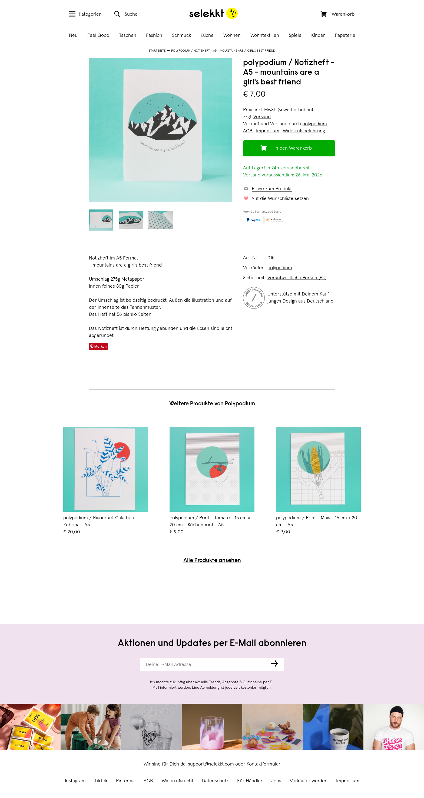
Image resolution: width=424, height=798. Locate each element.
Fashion (154, 35)
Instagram (75, 781)
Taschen (127, 35)
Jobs (276, 781)
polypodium (314, 123)
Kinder (318, 35)
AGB (148, 781)
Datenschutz (215, 781)
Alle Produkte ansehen (212, 561)
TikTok (100, 781)
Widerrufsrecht (177, 781)
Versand (262, 116)
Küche (207, 35)
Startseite (157, 50)
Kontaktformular (263, 764)
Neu (73, 35)
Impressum (347, 781)
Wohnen (232, 35)
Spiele (295, 35)
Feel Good (98, 35)
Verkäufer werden (308, 781)
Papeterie (345, 35)
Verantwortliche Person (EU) (296, 277)
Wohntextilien (264, 35)
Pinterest (125, 781)
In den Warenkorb (293, 148)
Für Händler (250, 781)
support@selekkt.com (211, 764)
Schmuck (181, 35)
